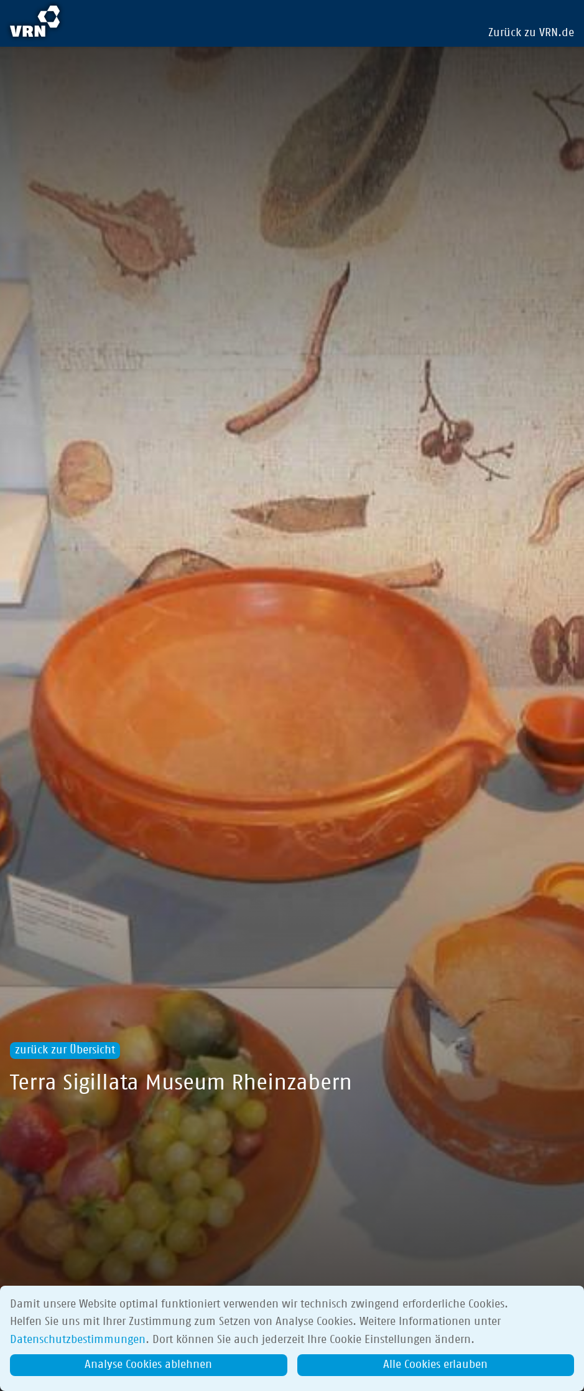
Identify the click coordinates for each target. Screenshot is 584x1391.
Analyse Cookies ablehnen (148, 1364)
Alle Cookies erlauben (435, 1364)
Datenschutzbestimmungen (78, 1340)
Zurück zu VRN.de (531, 33)
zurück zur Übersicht (65, 1050)
